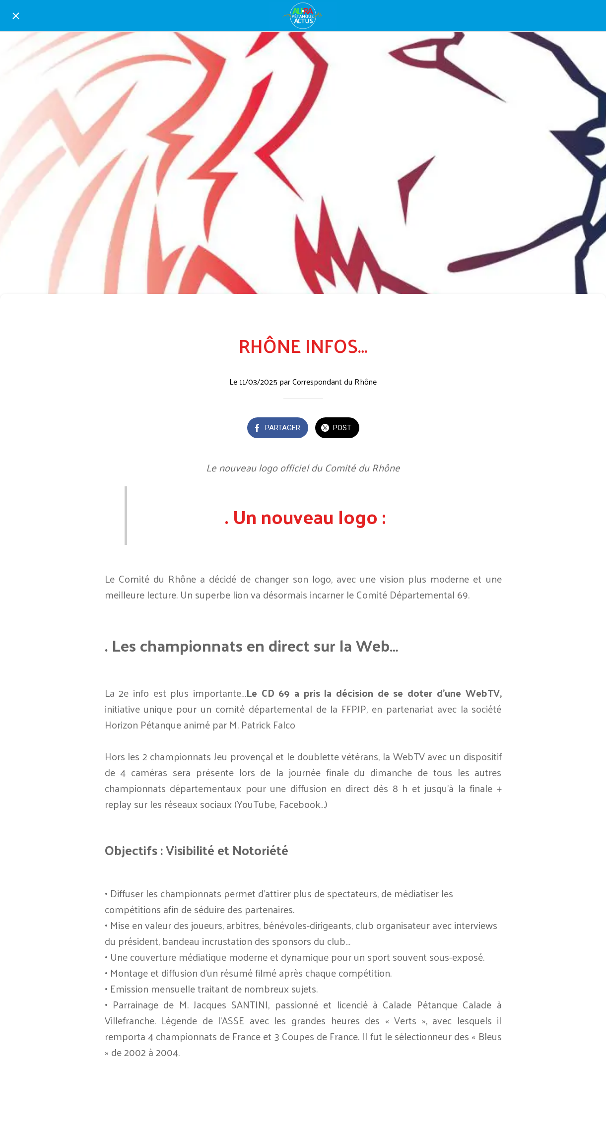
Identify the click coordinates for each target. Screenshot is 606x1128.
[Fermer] (16, 16)
